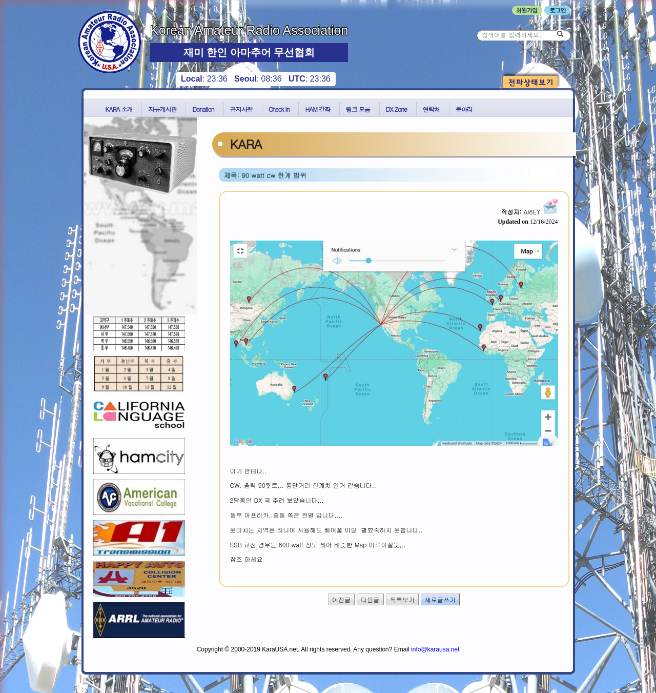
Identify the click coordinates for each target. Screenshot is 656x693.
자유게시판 (162, 109)
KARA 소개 (119, 109)
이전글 (341, 599)
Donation (203, 109)
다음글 (370, 599)
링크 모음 (358, 109)
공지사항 (241, 109)
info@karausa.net (435, 649)
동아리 (464, 109)
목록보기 (402, 599)
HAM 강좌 (317, 109)
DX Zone (396, 109)
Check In (279, 109)
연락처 (431, 109)
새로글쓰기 (440, 599)
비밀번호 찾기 (548, 21)
